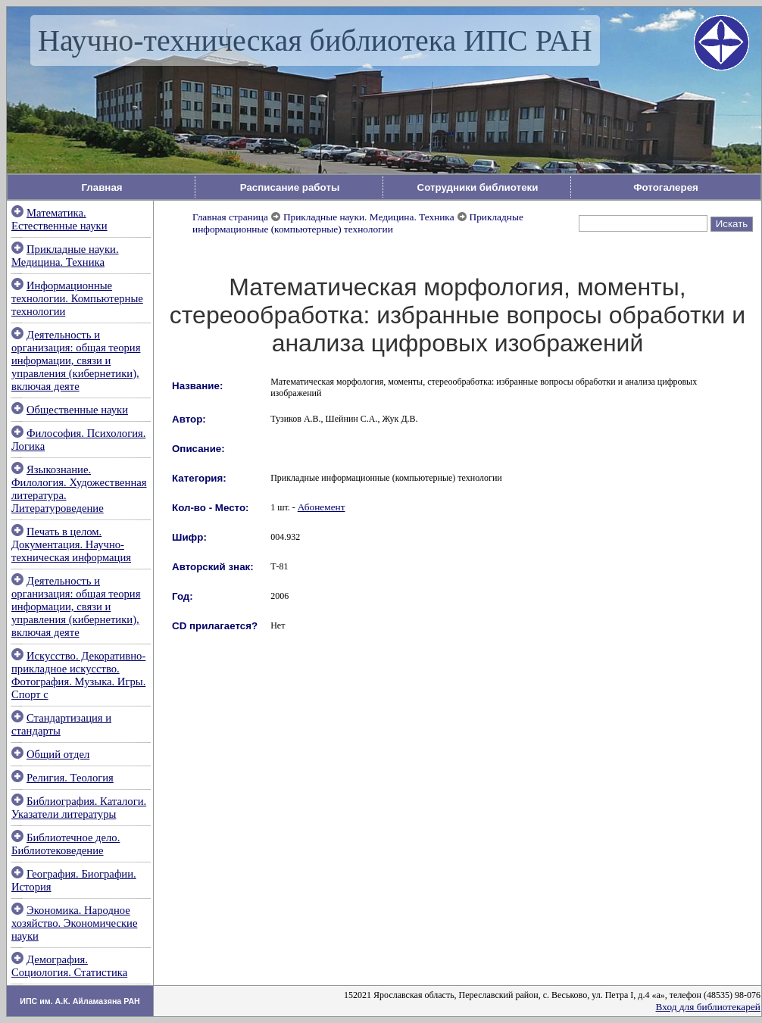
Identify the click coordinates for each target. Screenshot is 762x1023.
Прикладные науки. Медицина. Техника (65, 255)
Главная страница (230, 217)
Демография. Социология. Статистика (69, 965)
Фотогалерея (665, 187)
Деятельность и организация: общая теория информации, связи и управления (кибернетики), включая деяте (75, 360)
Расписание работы (290, 187)
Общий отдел (58, 754)
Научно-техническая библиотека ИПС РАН (315, 40)
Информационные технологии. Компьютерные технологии (77, 298)
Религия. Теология (70, 778)
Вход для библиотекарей (708, 1006)
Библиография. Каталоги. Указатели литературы (78, 807)
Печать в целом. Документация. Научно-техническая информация (71, 544)
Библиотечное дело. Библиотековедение (65, 843)
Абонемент (321, 507)
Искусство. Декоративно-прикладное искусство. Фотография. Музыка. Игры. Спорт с (78, 675)
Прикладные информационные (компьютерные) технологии (357, 223)
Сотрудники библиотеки (478, 187)
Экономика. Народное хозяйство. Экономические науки (74, 923)
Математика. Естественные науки (59, 219)
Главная (101, 187)
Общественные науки (77, 410)
